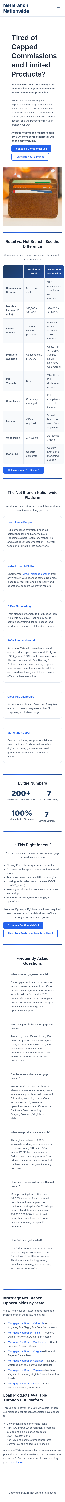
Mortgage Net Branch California (26, 1323)
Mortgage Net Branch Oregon (25, 1351)
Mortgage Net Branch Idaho (24, 1383)
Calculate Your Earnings (30, 159)
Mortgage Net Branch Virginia (25, 1370)
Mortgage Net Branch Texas (24, 1332)
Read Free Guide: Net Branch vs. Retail (30, 933)
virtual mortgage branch (36, 573)
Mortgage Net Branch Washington (27, 1342)
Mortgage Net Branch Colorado (25, 1360)
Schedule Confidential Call (31, 151)
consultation (16, 1462)
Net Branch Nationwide (16, 8)
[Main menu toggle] (58, 8)
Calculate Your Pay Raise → (24, 470)
